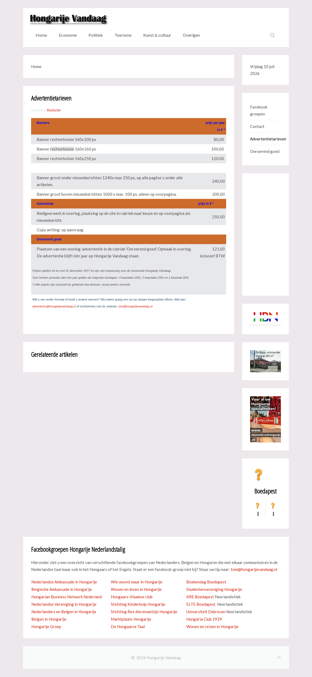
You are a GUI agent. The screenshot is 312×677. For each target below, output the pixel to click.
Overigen (191, 34)
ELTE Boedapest (201, 604)
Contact (257, 126)
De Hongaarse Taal (128, 626)
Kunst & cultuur (157, 34)
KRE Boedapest (200, 596)
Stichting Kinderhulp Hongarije (138, 604)
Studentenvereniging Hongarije (214, 589)
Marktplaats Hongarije (131, 619)
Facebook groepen (258, 110)
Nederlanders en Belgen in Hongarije (63, 611)
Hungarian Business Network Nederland (66, 596)
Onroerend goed (264, 151)
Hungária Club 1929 (204, 619)
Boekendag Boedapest (206, 581)
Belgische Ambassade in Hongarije (61, 589)
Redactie (54, 110)
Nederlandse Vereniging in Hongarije (63, 604)
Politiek (95, 34)
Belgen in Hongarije (48, 619)
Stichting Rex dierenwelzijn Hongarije (144, 611)
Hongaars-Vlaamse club (132, 596)
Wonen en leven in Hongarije (136, 589)
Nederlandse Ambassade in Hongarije (64, 581)
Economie (68, 34)
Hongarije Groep (46, 626)
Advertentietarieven (265, 138)
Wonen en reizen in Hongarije (212, 626)
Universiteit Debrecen (205, 611)
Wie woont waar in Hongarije (136, 581)
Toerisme (123, 34)
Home (41, 34)
